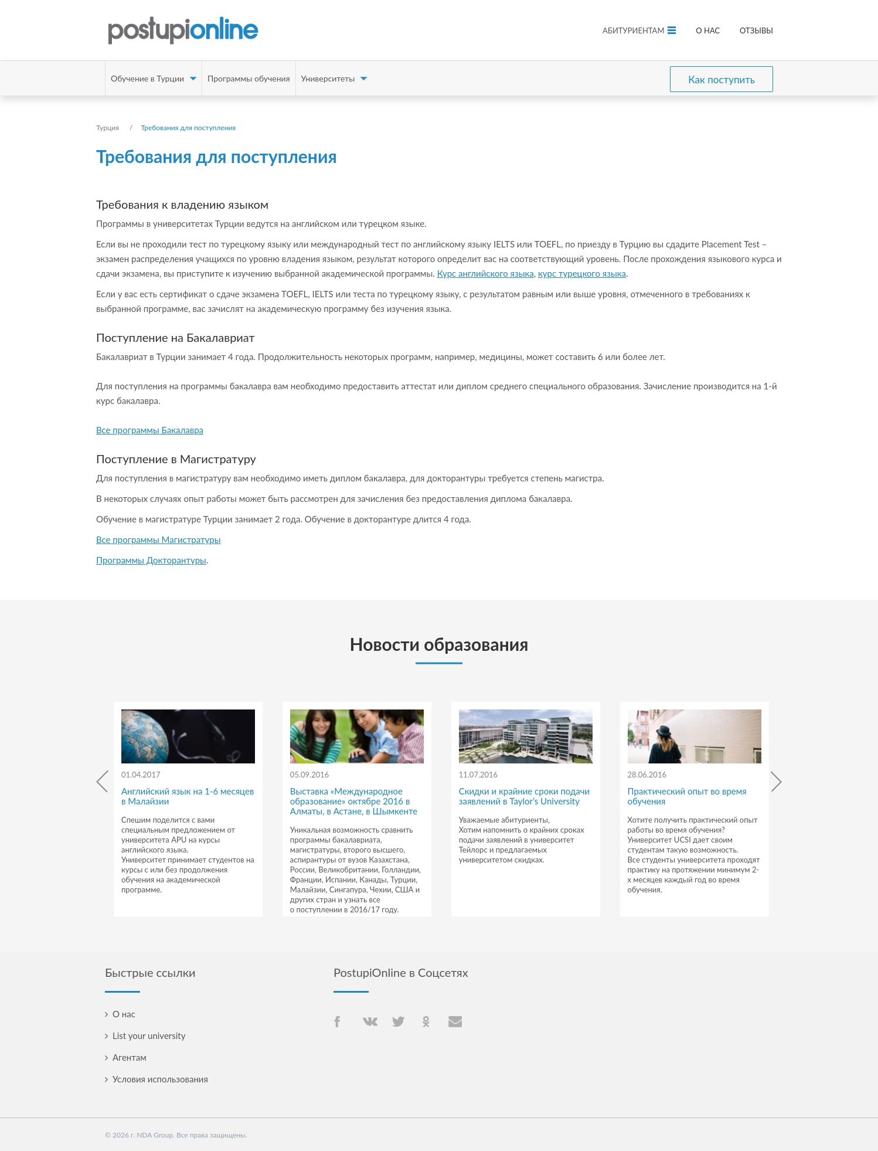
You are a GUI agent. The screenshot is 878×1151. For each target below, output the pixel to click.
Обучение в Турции (147, 78)
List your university (149, 1035)
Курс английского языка (485, 273)
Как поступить (721, 78)
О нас (708, 30)
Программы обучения (248, 78)
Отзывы (756, 30)
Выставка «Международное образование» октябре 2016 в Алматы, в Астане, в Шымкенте (353, 801)
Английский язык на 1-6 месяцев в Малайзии (187, 796)
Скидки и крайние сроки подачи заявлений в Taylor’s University (524, 796)
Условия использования (160, 1079)
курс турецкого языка (582, 273)
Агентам (130, 1057)
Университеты (328, 78)
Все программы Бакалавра (149, 430)
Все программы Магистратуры (158, 539)
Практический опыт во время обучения (687, 796)
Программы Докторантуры (151, 560)
